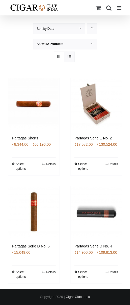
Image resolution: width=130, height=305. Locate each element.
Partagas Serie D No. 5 (31, 246)
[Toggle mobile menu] (119, 8)
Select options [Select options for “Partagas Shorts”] (21, 166)
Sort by (45, 29)
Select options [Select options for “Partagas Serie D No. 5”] (21, 274)
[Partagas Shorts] (34, 104)
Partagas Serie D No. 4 (93, 246)
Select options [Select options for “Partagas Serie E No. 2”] (83, 166)
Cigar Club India (78, 297)
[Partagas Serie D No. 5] (34, 212)
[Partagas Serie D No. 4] (96, 212)
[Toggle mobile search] (108, 8)
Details (51, 164)
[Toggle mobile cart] (98, 8)
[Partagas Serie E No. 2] (96, 104)
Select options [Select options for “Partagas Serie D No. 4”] (83, 274)
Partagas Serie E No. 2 (93, 138)
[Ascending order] (92, 28)
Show (50, 44)
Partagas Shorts (25, 138)
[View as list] (69, 57)
